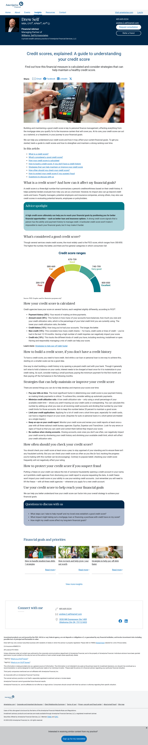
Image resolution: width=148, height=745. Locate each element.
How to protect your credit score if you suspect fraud (52, 173)
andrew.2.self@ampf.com (127, 23)
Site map (121, 704)
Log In (140, 12)
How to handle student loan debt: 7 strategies (40, 562)
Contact (62, 12)
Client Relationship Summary (55, 704)
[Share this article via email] (36, 79)
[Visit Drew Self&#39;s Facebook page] (120, 621)
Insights (38, 12)
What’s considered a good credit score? (46, 157)
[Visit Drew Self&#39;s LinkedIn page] (126, 621)
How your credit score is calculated (44, 160)
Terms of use (71, 704)
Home (8, 12)
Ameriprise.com (9, 704)
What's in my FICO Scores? (20, 662)
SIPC (56, 717)
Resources (50, 12)
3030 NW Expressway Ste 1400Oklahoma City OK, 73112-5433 (73, 620)
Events (27, 12)
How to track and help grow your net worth (73, 562)
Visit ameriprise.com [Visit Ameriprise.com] (124, 12)
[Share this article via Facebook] (49, 78)
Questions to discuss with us (41, 177)
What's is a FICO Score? (19, 659)
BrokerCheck (100, 643)
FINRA (49, 717)
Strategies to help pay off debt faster (51, 346)
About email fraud (110, 704)
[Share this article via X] (70, 78)
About (17, 12)
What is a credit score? (39, 154)
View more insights (74, 584)
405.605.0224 (122, 19)
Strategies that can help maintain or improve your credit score (56, 167)
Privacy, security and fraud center (90, 704)
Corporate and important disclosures (30, 704)
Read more (50, 570)
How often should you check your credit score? (49, 170)
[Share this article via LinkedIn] (62, 78)
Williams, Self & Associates (35, 35)
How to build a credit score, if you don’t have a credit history (55, 164)
